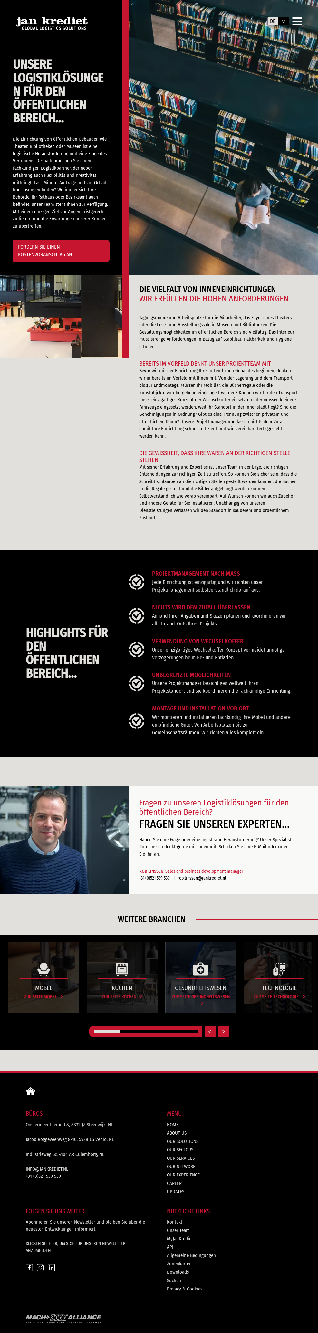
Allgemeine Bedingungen (191, 1255)
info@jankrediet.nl (47, 1169)
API (170, 1247)
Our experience (183, 1175)
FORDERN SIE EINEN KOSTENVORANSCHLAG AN (45, 251)
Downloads (178, 1272)
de (272, 21)
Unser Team (178, 1230)
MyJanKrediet (180, 1239)
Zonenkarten (179, 1264)
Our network (181, 1166)
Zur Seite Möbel (43, 997)
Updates (175, 1192)
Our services (181, 1158)
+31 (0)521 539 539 (155, 878)
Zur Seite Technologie (279, 997)
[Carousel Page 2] (133, 1031)
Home (172, 1125)
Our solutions (182, 1141)
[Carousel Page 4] (184, 1031)
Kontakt (174, 1222)
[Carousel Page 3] (159, 1031)
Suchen (174, 1280)
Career (174, 1183)
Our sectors (180, 1150)
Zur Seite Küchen (122, 997)
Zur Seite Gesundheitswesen (201, 999)
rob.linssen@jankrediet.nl (202, 878)
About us (177, 1133)
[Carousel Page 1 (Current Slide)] (107, 1031)
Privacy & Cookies (184, 1289)
